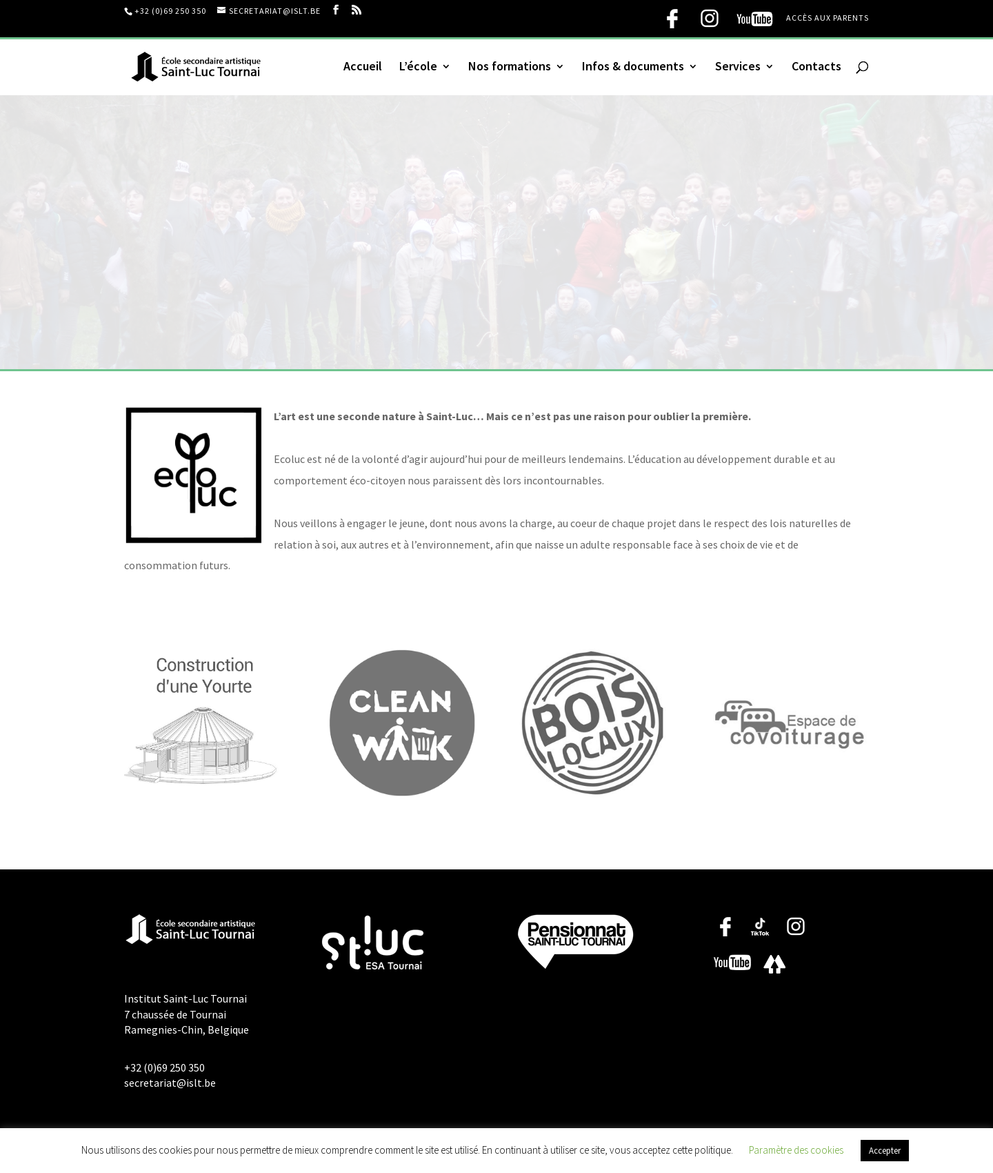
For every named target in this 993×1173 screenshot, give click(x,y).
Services (738, 67)
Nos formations (509, 67)
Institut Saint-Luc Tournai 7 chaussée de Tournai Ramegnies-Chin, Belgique (186, 1014)
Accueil (362, 67)
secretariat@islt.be (170, 1083)
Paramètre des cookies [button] (796, 1149)
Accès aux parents (827, 18)
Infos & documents (633, 67)
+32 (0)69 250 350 (170, 11)
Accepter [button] (885, 1150)
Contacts (816, 67)
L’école (418, 67)
